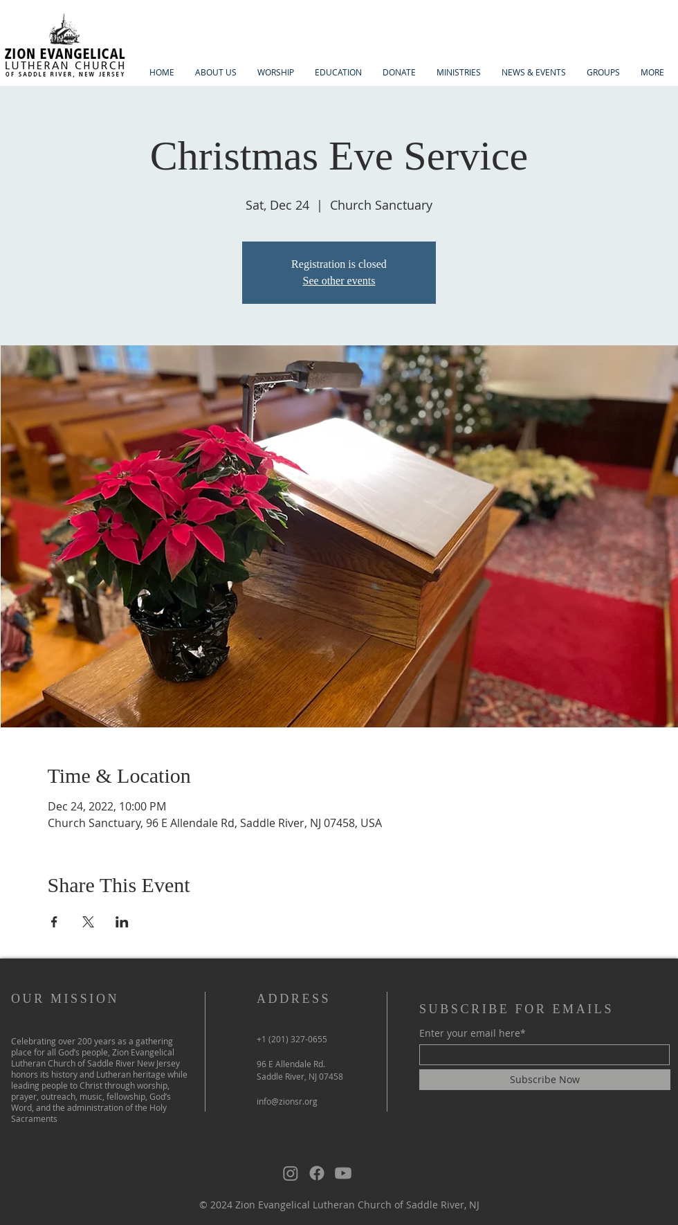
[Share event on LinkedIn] (122, 921)
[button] (216, 72)
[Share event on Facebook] (54, 921)
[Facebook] (317, 1173)
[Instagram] (290, 1173)
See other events (339, 281)
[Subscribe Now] (544, 1079)
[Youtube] (343, 1173)
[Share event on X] (88, 921)
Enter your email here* (472, 1033)
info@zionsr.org (287, 1101)
